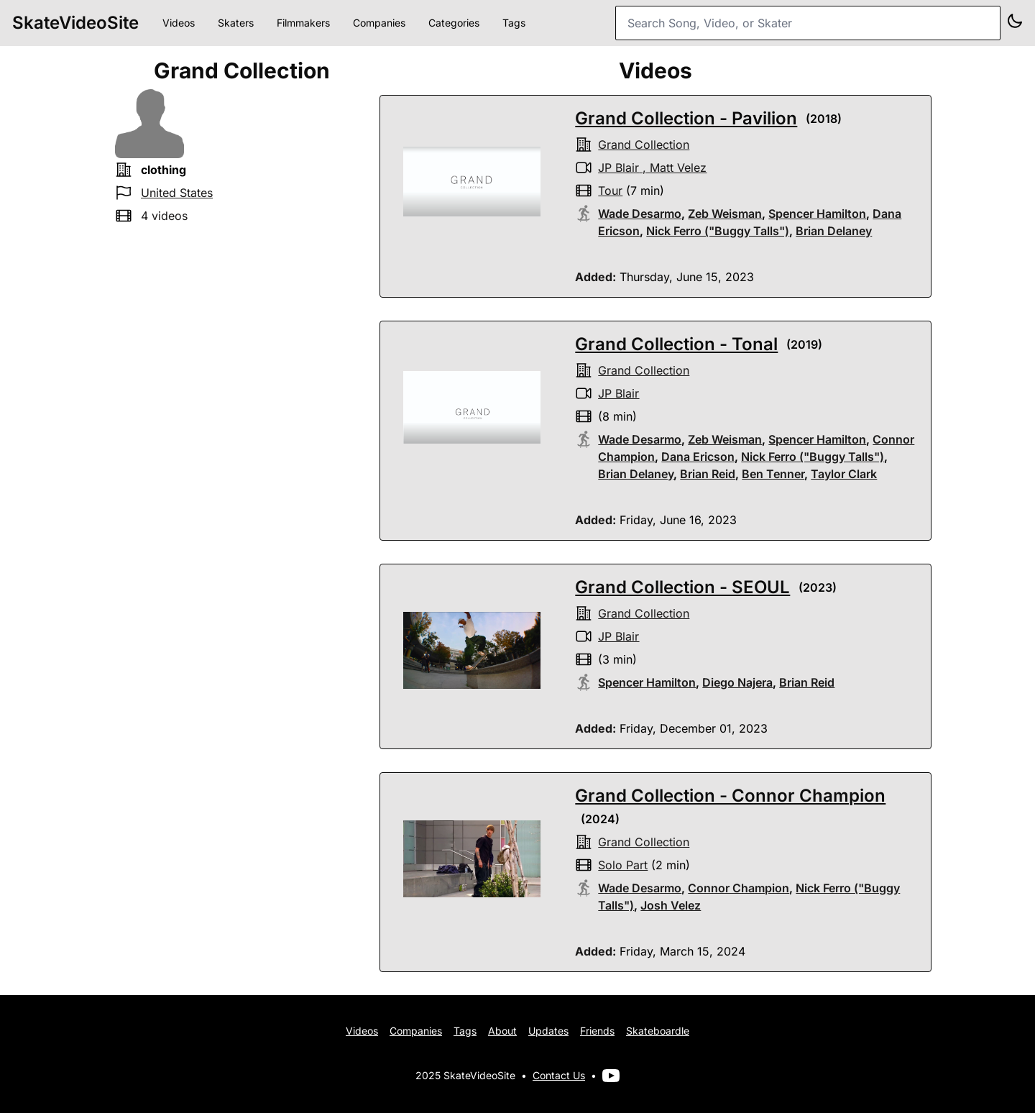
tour (610, 190)
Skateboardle (657, 1031)
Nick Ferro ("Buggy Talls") (717, 231)
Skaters (236, 23)
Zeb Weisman (725, 213)
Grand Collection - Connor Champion (730, 795)
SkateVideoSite (75, 22)
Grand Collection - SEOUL (682, 587)
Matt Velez (678, 167)
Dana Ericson (698, 456)
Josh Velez (670, 905)
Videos (178, 23)
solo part (623, 865)
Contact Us (559, 1075)
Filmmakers (303, 23)
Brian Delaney (834, 231)
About (502, 1031)
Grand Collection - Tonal (676, 344)
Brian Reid (707, 474)
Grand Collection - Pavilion (686, 118)
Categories (453, 23)
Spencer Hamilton (817, 213)
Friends (597, 1031)
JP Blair (618, 167)
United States (177, 193)
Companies (379, 23)
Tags (513, 23)
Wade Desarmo (639, 213)
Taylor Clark (844, 474)
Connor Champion (738, 888)
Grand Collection (643, 144)
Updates (548, 1031)
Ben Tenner (773, 474)
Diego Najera (737, 682)
